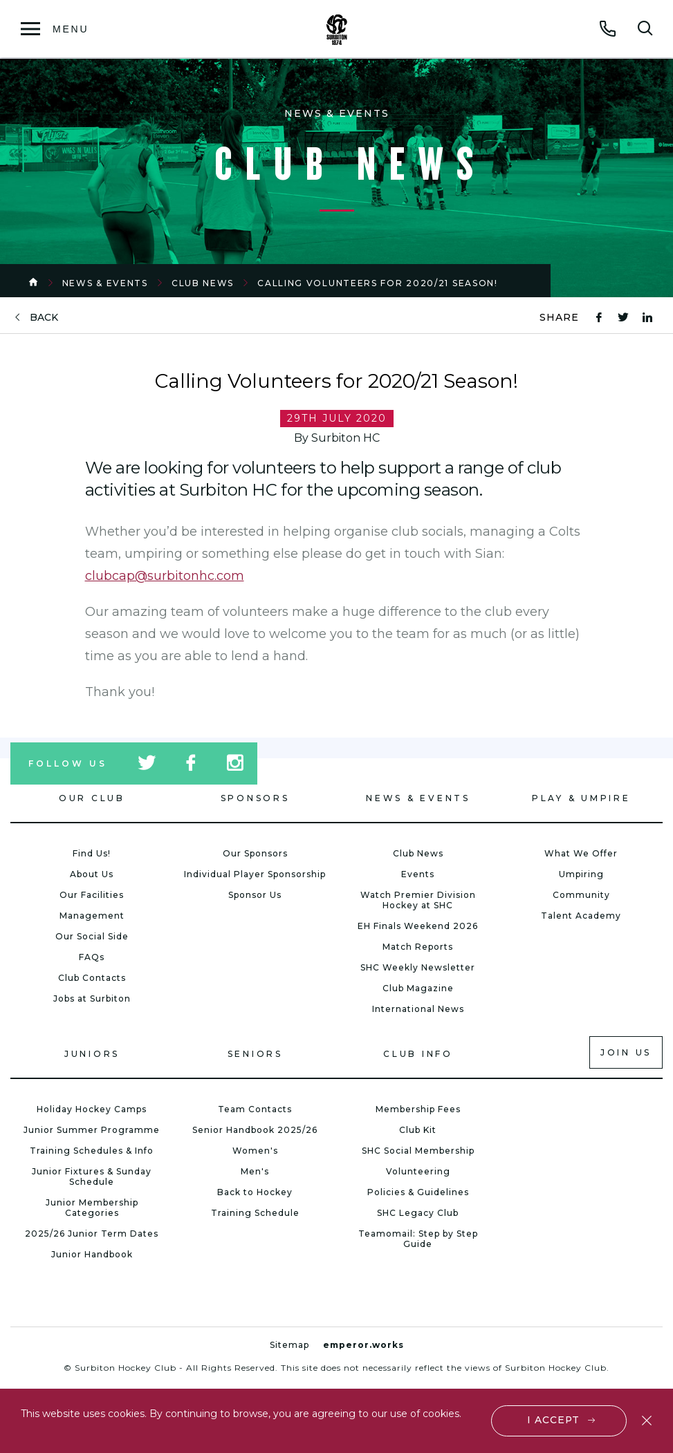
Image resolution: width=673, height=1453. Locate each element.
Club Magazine (418, 988)
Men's (255, 1171)
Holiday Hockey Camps (92, 1109)
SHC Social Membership (418, 1150)
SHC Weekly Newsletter (417, 967)
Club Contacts (92, 978)
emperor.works (363, 1345)
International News (418, 1009)
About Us (91, 874)
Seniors (255, 1054)
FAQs (91, 957)
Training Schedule (255, 1213)
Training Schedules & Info (92, 1150)
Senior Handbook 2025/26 (254, 1130)
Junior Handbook (92, 1254)
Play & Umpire (581, 798)
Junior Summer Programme (92, 1130)
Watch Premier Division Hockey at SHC (418, 900)
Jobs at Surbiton (92, 998)
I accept (553, 1420)
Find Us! (92, 853)
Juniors (92, 1054)
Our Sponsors (255, 853)
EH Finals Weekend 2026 (418, 926)
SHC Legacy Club (418, 1213)
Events (417, 874)
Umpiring (581, 874)
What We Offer (581, 853)
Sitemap (289, 1345)
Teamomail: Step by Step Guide (418, 1238)
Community (581, 895)
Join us (626, 1052)
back (44, 318)
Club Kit (417, 1130)
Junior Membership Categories (92, 1207)
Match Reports (417, 946)
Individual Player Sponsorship (255, 874)
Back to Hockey (255, 1192)
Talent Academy (581, 915)
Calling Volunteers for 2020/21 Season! (377, 283)
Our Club (92, 798)
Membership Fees (418, 1109)
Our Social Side (92, 936)
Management (92, 915)
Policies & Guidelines (418, 1192)
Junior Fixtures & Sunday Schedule (91, 1176)
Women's (255, 1150)
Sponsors (255, 798)
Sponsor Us (255, 895)
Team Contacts (255, 1109)
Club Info (418, 1054)
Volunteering (418, 1171)
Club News (203, 283)
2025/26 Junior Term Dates (91, 1233)
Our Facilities (91, 895)
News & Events (105, 283)
